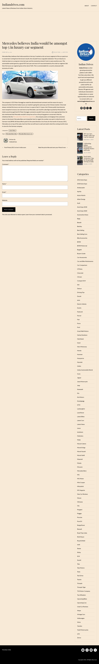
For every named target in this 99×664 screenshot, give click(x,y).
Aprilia (79, 191)
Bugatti (79, 249)
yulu (78, 634)
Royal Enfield (81, 541)
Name (4, 184)
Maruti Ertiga (81, 447)
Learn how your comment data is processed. (39, 214)
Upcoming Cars (82, 603)
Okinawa (80, 502)
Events (79, 308)
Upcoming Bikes (82, 599)
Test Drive (80, 575)
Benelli (79, 222)
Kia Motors (80, 397)
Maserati (80, 459)
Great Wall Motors (83, 331)
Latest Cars (80, 420)
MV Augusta (81, 490)
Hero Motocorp (82, 346)
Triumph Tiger (81, 587)
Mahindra (80, 436)
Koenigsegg (80, 401)
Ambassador (81, 187)
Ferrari (79, 315)
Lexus (79, 428)
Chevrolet (80, 273)
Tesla (78, 572)
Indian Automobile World (85, 370)
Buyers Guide (81, 253)
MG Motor (80, 478)
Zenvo (79, 637)
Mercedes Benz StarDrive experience (24, 117)
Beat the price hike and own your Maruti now (52, 147)
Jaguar (79, 377)
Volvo (79, 622)
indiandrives (13, 142)
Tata (78, 564)
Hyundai (79, 362)
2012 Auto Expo (82, 180)
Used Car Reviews (82, 606)
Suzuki (79, 560)
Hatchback (80, 339)
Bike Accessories (82, 238)
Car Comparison (82, 265)
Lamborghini (81, 409)
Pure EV (79, 521)
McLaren (80, 467)
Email (4, 192)
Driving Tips (80, 292)
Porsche (79, 517)
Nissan (79, 498)
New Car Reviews (82, 494)
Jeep (78, 385)
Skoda (79, 548)
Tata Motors (81, 568)
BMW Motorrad (82, 246)
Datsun (79, 288)
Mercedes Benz (81, 471)
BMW (79, 242)
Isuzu (78, 374)
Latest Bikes (80, 416)
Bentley (79, 226)
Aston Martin (81, 195)
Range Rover (81, 525)
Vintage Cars (81, 614)
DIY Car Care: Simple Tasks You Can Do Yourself (89, 135)
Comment (5, 164)
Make (79, 440)
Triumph (79, 583)
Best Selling (80, 230)
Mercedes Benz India (11, 134)
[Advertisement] (49, 25)
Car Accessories (82, 257)
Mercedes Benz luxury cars (25, 134)
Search (91, 118)
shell (78, 544)
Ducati (79, 296)
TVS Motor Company (83, 591)
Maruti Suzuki (81, 451)
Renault (79, 529)
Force (79, 323)
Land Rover (80, 412)
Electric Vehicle (81, 304)
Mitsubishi (80, 486)
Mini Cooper (81, 482)
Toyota (79, 579)
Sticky (79, 552)
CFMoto (79, 269)
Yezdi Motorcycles (82, 630)
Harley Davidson (82, 335)
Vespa (79, 610)
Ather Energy (81, 199)
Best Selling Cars (82, 234)
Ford (78, 327)
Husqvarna (80, 358)
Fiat (78, 319)
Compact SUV (81, 281)
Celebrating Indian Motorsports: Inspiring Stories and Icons (89, 147)
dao (78, 284)
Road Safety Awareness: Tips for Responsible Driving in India (89, 159)
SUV (78, 556)
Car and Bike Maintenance (85, 261)
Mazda (79, 463)
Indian (79, 366)
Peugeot (79, 509)
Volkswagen (80, 618)
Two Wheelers (81, 595)
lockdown (80, 432)
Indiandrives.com (13, 4)
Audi (78, 203)
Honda (79, 350)
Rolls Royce (80, 537)
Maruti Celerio (81, 443)
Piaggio (79, 513)
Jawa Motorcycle (82, 381)
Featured (80, 312)
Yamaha (79, 626)
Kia (78, 393)
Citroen (79, 277)
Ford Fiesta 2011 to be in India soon (15, 147)
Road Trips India (82, 533)
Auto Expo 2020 (82, 211)
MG (78, 475)
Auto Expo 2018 (82, 207)
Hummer (80, 354)
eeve (78, 300)
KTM (78, 405)
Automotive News (82, 215)
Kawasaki (80, 389)
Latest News (12, 130)
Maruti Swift (81, 455)
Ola (78, 506)
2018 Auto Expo (82, 184)
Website (4, 200)
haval (78, 343)
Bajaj (78, 218)
